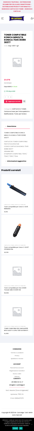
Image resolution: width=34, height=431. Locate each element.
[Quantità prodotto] (8, 97)
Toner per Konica (20, 114)
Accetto (15, 428)
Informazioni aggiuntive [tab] (16, 161)
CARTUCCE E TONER (19, 109)
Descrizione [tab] (11, 126)
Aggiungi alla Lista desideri (24, 101)
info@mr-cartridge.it (17, 385)
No (21, 428)
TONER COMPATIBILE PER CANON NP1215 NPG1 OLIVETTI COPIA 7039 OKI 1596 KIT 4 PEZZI (16, 330)
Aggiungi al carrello (14, 101)
